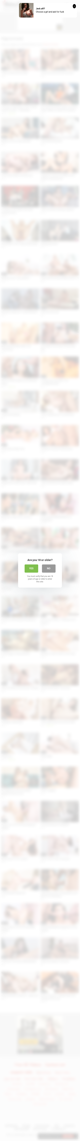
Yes (31, 568)
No (48, 568)
